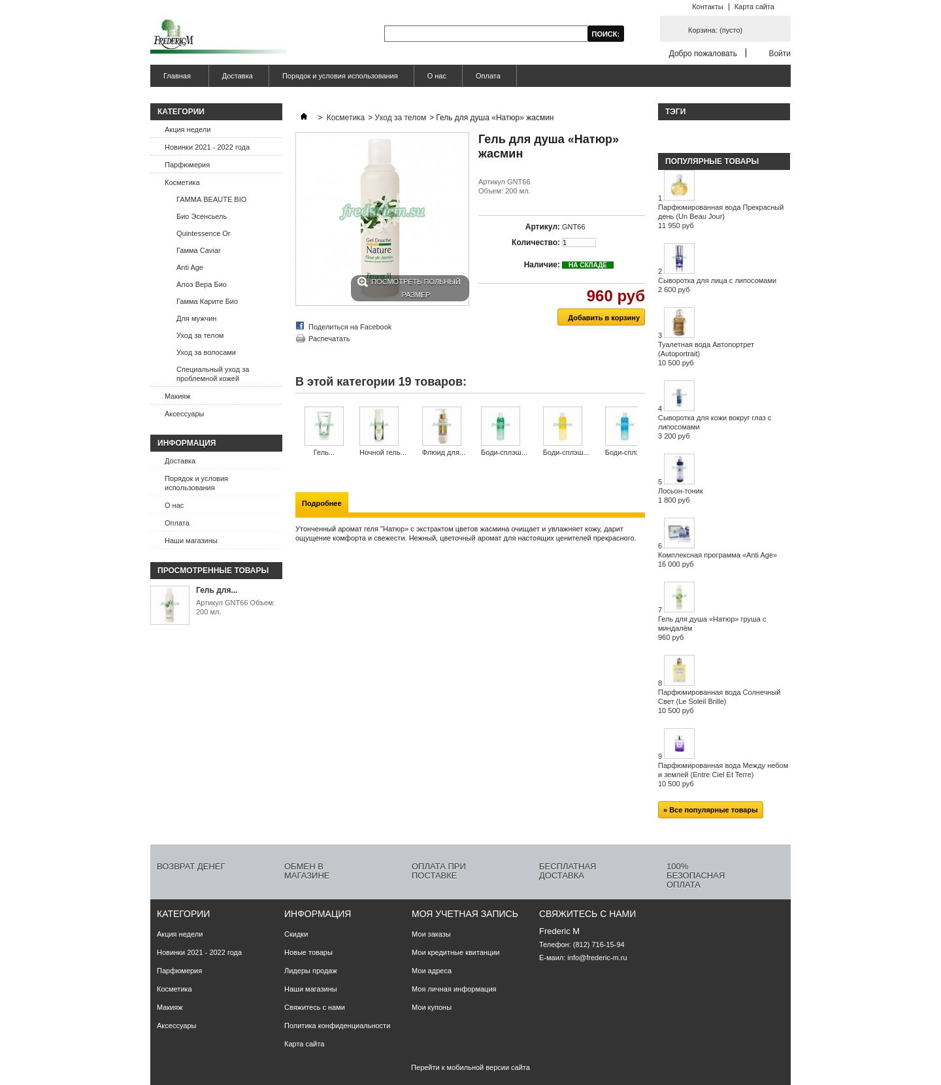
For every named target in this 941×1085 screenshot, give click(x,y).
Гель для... (216, 590)
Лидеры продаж (310, 971)
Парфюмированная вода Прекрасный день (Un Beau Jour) (721, 216)
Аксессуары (184, 414)
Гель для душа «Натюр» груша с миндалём (712, 628)
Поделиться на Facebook (349, 327)
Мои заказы (431, 934)
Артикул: (542, 226)
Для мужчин (196, 318)
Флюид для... (443, 452)
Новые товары (308, 952)
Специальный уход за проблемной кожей (212, 373)
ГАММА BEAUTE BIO (211, 199)
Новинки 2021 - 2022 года (207, 147)
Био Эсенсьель (201, 216)
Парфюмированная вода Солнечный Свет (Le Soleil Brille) (719, 701)
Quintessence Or (203, 233)
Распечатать (329, 338)
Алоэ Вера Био (201, 284)
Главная (175, 79)
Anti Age (189, 267)
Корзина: (715, 30)
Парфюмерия (187, 165)
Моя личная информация (454, 989)
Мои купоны (432, 1007)
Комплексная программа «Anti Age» (717, 559)
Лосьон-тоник (680, 495)
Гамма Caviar (198, 250)
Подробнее (322, 503)
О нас (436, 76)
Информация (186, 443)
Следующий (640, 432)
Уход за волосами (206, 352)
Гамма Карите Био (207, 301)
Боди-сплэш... (504, 452)
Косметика (182, 182)
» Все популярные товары (710, 810)
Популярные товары (712, 161)
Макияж (178, 396)
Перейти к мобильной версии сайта (470, 1067)
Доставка (237, 76)
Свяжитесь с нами (314, 1007)
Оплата (488, 76)
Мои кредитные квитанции (456, 952)
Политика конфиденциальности (337, 1025)
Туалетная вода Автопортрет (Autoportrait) (706, 354)
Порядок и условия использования (340, 76)
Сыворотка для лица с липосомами (717, 284)
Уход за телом (199, 335)
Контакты (707, 6)
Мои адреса (432, 971)
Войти (779, 53)
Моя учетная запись (465, 914)
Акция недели (187, 129)
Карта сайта (754, 6)
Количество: (536, 242)
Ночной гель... (382, 452)
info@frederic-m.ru (597, 957)
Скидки (296, 934)
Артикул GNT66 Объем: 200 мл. (235, 607)
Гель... (324, 452)
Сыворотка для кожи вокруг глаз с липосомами (714, 427)
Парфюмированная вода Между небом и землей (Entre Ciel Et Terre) (723, 774)
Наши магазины (191, 540)
